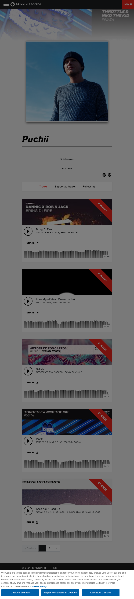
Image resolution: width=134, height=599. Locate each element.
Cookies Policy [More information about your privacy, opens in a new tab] (38, 586)
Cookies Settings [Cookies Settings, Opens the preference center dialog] (20, 592)
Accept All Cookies (100, 592)
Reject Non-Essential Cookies (60, 592)
